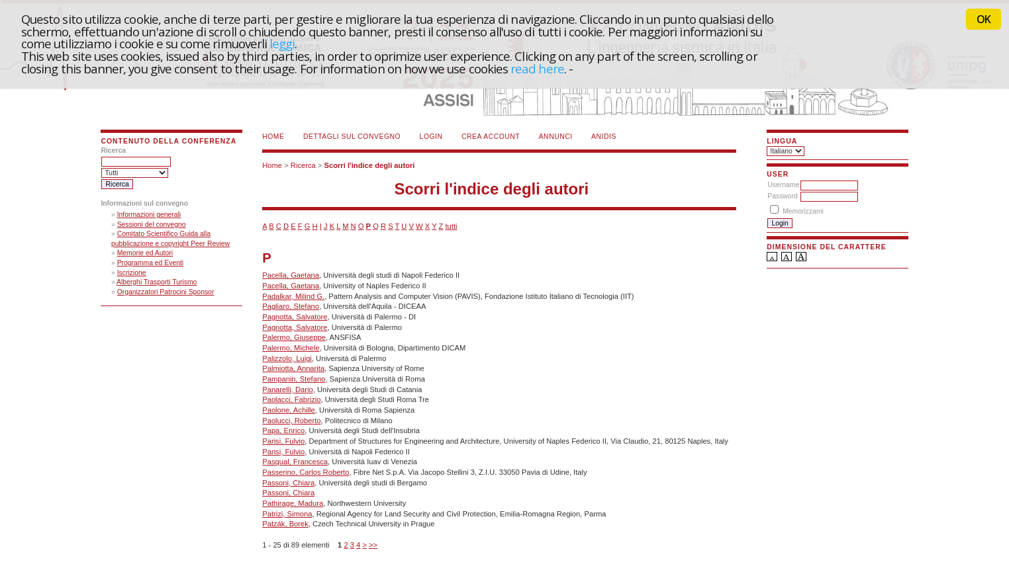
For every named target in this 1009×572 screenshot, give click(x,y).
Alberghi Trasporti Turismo (157, 282)
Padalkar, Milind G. (293, 296)
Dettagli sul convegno (352, 136)
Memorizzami (803, 211)
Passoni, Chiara (288, 483)
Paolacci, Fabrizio (291, 399)
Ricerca (303, 165)
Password (782, 196)
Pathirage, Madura (292, 503)
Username (783, 184)
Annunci (556, 136)
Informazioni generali (149, 214)
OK (983, 19)
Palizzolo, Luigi (287, 358)
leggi (282, 43)
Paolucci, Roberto (291, 421)
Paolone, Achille (288, 410)
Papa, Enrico (283, 430)
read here (537, 68)
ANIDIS (603, 136)
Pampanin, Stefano (293, 379)
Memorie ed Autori (145, 253)
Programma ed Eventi (150, 262)
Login (431, 136)
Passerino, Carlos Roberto (305, 472)
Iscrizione (131, 272)
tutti (451, 226)
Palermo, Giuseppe (294, 337)
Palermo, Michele (290, 348)
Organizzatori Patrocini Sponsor (166, 292)
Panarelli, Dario (287, 389)
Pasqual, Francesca (295, 462)
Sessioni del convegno (151, 224)
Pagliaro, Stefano (290, 306)
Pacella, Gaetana (290, 275)
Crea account (490, 136)
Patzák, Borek (285, 524)
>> (373, 545)
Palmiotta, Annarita (293, 368)
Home (273, 136)
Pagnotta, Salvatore (294, 317)
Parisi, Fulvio (283, 441)
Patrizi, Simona (287, 514)
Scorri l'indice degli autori (369, 165)
